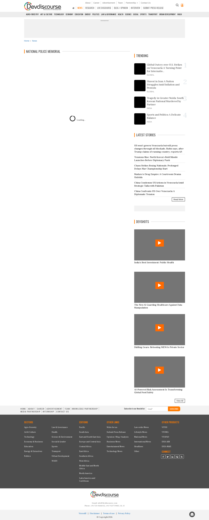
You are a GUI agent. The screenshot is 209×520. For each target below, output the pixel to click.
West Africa (84, 461)
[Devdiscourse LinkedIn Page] (172, 457)
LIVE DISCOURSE (104, 8)
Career (96, 3)
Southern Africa (86, 456)
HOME (23, 408)
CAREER (40, 408)
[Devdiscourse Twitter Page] (168, 457)
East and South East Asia (89, 437)
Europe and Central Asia (89, 441)
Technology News (114, 451)
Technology (59, 14)
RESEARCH (89, 8)
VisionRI (82, 513)
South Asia (84, 432)
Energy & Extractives (33, 451)
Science (128, 14)
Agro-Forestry (32, 14)
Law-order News (141, 427)
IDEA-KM (166, 441)
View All (179, 401)
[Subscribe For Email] (157, 408)
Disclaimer (95, 513)
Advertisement (108, 3)
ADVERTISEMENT (55, 408)
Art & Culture (46, 14)
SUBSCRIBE (174, 408)
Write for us (112, 427)
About (87, 3)
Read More (178, 199)
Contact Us (146, 3)
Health (120, 14)
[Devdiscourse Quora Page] (177, 457)
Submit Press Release (116, 432)
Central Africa (85, 446)
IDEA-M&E (166, 446)
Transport (153, 14)
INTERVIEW (135, 8)
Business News (113, 441)
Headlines (138, 446)
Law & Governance (108, 14)
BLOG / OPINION (121, 8)
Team (120, 3)
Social (135, 14)
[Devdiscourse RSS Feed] (181, 457)
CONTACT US (62, 411)
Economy (69, 14)
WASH (179, 14)
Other (136, 451)
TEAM (67, 408)
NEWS (79, 8)
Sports (143, 14)
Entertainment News (115, 446)
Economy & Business (33, 441)
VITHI (164, 427)
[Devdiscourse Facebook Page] (163, 457)
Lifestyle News (140, 432)
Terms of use (109, 513)
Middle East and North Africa (89, 467)
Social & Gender (59, 441)
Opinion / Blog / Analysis (118, 437)
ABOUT (31, 408)
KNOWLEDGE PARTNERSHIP (85, 408)
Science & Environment (62, 437)
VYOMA (165, 432)
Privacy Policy (124, 513)
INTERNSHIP (48, 411)
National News (140, 437)
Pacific (82, 427)
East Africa (84, 451)
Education (79, 14)
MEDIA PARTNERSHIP (30, 411)
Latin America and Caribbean (87, 479)
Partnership (132, 3)
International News (142, 441)
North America (85, 473)
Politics (95, 14)
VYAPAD (165, 437)
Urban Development (167, 14)
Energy (88, 14)
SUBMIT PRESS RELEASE (153, 8)
